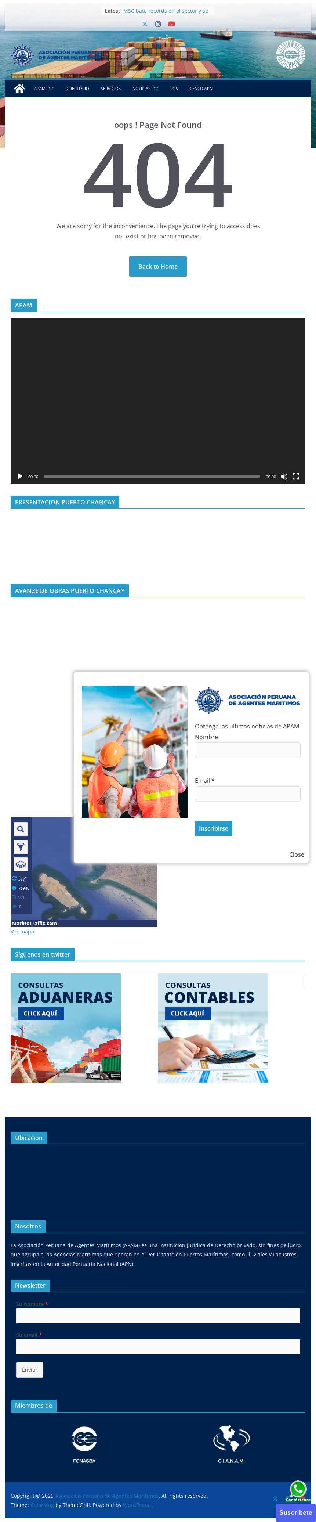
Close (296, 854)
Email (205, 781)
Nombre (206, 737)
